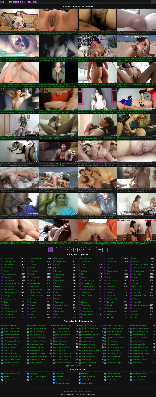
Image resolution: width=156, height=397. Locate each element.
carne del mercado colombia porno (141, 332)
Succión (135, 277)
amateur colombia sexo (38, 328)
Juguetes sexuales (36, 290)
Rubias (6, 271)
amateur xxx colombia (37, 332)
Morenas (58, 268)
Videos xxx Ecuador (88, 383)
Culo (82, 274)
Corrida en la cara (10, 317)
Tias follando (59, 374)
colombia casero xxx (88, 341)
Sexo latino (59, 377)
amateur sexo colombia (12, 332)
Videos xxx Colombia (18, 2)
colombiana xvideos (113, 356)
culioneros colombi (74, 366)
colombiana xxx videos (37, 360)
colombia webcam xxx (140, 347)
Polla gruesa (59, 311)
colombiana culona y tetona (64, 353)
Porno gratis (34, 374)
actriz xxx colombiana (88, 325)
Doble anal (7, 308)
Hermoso (33, 302)
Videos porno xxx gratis (38, 377)
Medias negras (9, 286)
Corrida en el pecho (139, 296)
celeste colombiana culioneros (12, 338)
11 (93, 249)
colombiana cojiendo (114, 350)
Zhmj (31, 314)
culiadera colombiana (139, 360)
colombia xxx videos (36, 350)
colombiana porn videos (140, 353)
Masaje (134, 311)
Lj (55, 283)
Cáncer (6, 305)
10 (88, 249)
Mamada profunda (10, 262)
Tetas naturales (112, 262)
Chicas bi (58, 290)
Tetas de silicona (9, 265)
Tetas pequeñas (60, 262)
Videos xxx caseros (139, 377)
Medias (83, 268)
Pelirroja (6, 296)
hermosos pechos (10, 274)
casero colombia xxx (114, 335)
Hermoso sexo (86, 299)
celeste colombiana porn (38, 338)
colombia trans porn (36, 347)
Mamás (32, 280)
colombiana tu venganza (12, 356)
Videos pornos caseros (37, 380)
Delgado (58, 271)
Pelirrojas (135, 299)
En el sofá (33, 265)
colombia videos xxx (88, 347)
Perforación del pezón (140, 305)
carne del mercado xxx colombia (64, 335)
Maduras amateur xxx (139, 374)
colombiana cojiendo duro (141, 350)
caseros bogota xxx (139, 335)
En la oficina (111, 317)
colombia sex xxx (10, 347)
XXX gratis (84, 374)
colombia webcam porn (115, 347)
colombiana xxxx (61, 360)
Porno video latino (138, 380)
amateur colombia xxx (62, 328)
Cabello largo (8, 268)
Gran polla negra (138, 271)
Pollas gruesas (112, 311)
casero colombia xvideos (89, 335)
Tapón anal (59, 302)
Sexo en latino (86, 380)
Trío (108, 274)
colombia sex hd (112, 344)
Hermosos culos (112, 280)
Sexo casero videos (62, 380)
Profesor (135, 317)
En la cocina (136, 308)
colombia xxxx (60, 350)
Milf (108, 265)
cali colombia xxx (87, 332)
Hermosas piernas (87, 280)
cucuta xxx (110, 360)
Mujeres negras (86, 314)
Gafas (57, 299)
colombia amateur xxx (62, 341)
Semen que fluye (87, 311)
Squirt (109, 314)
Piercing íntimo (86, 305)
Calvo (6, 302)
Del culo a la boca (87, 283)
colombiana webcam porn (90, 356)
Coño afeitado (8, 258)
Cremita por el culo (61, 305)
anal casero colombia (62, 332)
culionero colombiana (88, 363)
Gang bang (33, 299)
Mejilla (134, 258)
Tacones (84, 277)
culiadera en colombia (11, 363)
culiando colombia (36, 363)
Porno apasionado (36, 258)
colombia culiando (113, 341)
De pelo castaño (112, 271)
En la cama (85, 271)
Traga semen (34, 286)
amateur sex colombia (140, 328)
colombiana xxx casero (12, 360)
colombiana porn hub (114, 353)
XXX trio (6, 377)
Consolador (111, 296)
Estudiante (110, 290)
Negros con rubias (10, 299)
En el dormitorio (35, 277)
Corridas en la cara (36, 296)
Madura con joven (87, 296)
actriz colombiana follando (64, 325)
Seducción (33, 308)
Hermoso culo (86, 258)
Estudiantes (136, 290)
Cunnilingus (34, 271)
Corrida (134, 314)
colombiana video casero (38, 356)
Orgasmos (110, 258)
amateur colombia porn (140, 325)
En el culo (33, 311)
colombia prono (60, 344)
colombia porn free (10, 344)
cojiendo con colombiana (115, 338)
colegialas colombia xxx (12, 341)
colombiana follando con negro (90, 353)
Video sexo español (10, 380)
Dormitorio (58, 296)
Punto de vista (112, 299)
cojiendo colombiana (88, 338)
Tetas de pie (111, 286)
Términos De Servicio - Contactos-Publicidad (78, 391)
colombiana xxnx (138, 356)
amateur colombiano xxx (89, 328)
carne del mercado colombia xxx (12, 335)
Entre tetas (110, 302)
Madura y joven (35, 283)
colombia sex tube (138, 344)
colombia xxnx (9, 350)
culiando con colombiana (63, 363)
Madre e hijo (34, 317)
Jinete (57, 293)
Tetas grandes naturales (12, 283)
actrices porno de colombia (12, 325)
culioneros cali (137, 363)
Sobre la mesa (9, 290)
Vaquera (135, 283)
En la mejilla (136, 302)
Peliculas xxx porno (113, 374)
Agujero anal (59, 274)
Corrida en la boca (10, 314)
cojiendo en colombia (139, 338)
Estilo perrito (136, 274)
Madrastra (58, 308)
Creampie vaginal (87, 286)
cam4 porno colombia (114, 332)
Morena (135, 262)
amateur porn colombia (115, 328)
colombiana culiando (11, 353)
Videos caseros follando (12, 374)
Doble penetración (61, 280)
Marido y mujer (60, 317)
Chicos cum (136, 293)
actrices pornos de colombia (38, 325)
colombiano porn (87, 360)
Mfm (108, 283)
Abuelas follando (112, 380)
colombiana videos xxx (63, 356)
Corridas (7, 277)
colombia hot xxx (138, 341)
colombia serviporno (88, 344)
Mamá (109, 277)
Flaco (57, 265)
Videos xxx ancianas (62, 383)
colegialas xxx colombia (38, 341)
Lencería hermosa (138, 268)
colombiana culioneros (37, 353)
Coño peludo (85, 293)
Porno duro (110, 293)
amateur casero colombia (115, 325)
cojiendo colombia (61, 338)
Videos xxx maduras (114, 377)
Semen (32, 262)
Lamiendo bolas (35, 293)
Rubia (83, 265)
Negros (32, 305)
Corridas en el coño (10, 293)
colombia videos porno (63, 347)
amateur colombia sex (11, 328)
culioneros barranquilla (114, 363)
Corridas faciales (9, 280)
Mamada (33, 268)
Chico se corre (86, 262)
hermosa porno (137, 286)
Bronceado (59, 286)
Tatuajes (110, 268)
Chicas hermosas (61, 258)
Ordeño (135, 280)
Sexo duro (58, 277)
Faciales (32, 274)
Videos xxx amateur (88, 377)
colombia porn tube (36, 344)
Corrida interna (86, 308)
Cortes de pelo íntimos (140, 265)
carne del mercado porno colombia (38, 335)
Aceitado (110, 308)
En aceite (84, 317)
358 (99, 249)
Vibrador (84, 302)
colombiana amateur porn (90, 350)
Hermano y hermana (88, 290)
